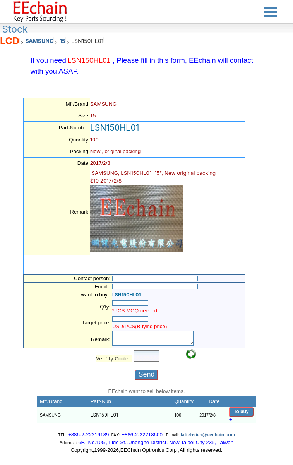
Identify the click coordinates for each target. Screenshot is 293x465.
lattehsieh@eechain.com (208, 434)
